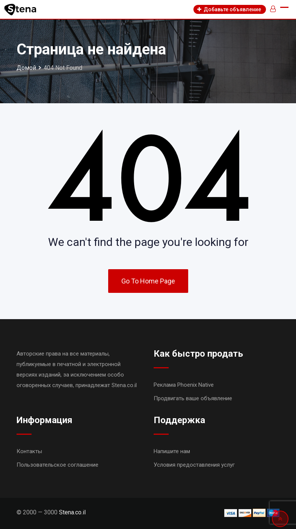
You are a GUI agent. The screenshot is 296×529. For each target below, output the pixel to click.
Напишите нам (172, 451)
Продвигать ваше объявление (193, 398)
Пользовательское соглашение (57, 464)
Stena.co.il (72, 512)
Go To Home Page (148, 281)
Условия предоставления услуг (194, 464)
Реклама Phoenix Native (184, 384)
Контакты (29, 451)
